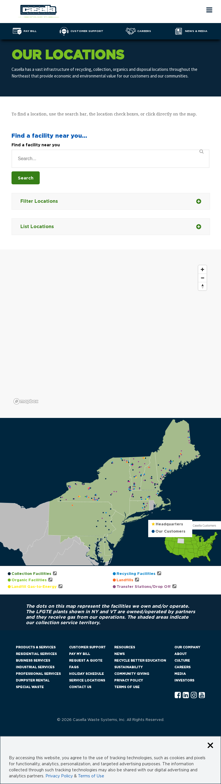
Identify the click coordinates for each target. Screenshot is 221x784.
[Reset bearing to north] (202, 286)
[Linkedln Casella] (186, 695)
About (180, 654)
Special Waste (30, 687)
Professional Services (38, 673)
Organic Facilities (29, 580)
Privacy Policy (128, 680)
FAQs (74, 667)
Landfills (125, 580)
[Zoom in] (202, 269)
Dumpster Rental (32, 680)
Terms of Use (127, 687)
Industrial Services (35, 667)
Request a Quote (85, 660)
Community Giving (131, 673)
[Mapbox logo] (26, 401)
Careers (182, 667)
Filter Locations (110, 201)
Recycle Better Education (140, 660)
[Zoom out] (202, 278)
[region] (110, 334)
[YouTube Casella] (202, 695)
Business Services (33, 660)
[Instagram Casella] (194, 695)
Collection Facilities (31, 574)
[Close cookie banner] (210, 746)
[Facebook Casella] (178, 695)
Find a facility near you (36, 145)
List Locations (110, 227)
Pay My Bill (79, 654)
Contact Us (80, 687)
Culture (182, 660)
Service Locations (87, 680)
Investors (184, 680)
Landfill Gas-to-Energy (34, 587)
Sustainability (128, 667)
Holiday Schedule (86, 673)
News (119, 654)
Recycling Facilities (136, 574)
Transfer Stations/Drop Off (144, 587)
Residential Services (36, 654)
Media (180, 673)
